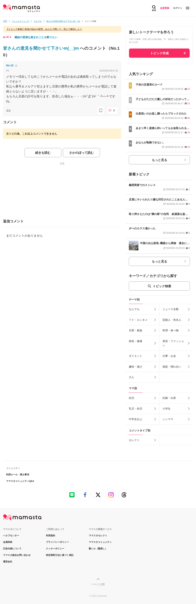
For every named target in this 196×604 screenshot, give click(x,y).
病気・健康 (135, 341)
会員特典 (7, 542)
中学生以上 (135, 419)
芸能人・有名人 (172, 319)
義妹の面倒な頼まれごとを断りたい (36, 37)
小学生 (167, 408)
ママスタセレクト (98, 535)
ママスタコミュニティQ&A (20, 481)
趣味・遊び (135, 366)
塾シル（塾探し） (98, 548)
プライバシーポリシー (57, 542)
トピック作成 (159, 53)
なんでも (134, 309)
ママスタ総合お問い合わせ (17, 555)
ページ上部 (98, 584)
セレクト (134, 440)
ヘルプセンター (11, 535)
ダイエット (135, 355)
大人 (131, 377)
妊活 (131, 397)
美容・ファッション (173, 343)
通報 (8, 110)
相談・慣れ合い (172, 366)
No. (9, 65)
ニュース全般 (171, 309)
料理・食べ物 (171, 330)
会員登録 (164, 8)
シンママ (168, 419)
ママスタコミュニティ (100, 542)
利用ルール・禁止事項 (17, 474)
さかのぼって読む (81, 152)
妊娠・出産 (169, 397)
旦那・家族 (135, 330)
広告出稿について (12, 548)
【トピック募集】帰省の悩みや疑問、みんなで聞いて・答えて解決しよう (44, 29)
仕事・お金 (169, 355)
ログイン (177, 8)
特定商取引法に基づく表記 (60, 555)
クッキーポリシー (55, 548)
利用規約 (50, 535)
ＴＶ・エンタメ (138, 319)
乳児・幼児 (135, 408)
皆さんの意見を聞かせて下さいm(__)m (41, 48)
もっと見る (159, 160)
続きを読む (43, 152)
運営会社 (7, 561)
